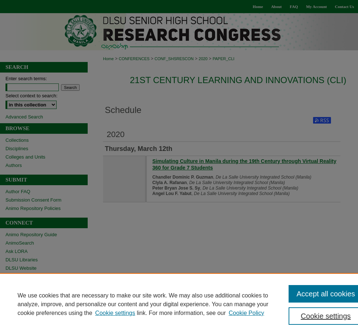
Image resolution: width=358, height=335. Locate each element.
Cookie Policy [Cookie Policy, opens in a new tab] (246, 313)
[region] (179, 304)
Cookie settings (115, 313)
